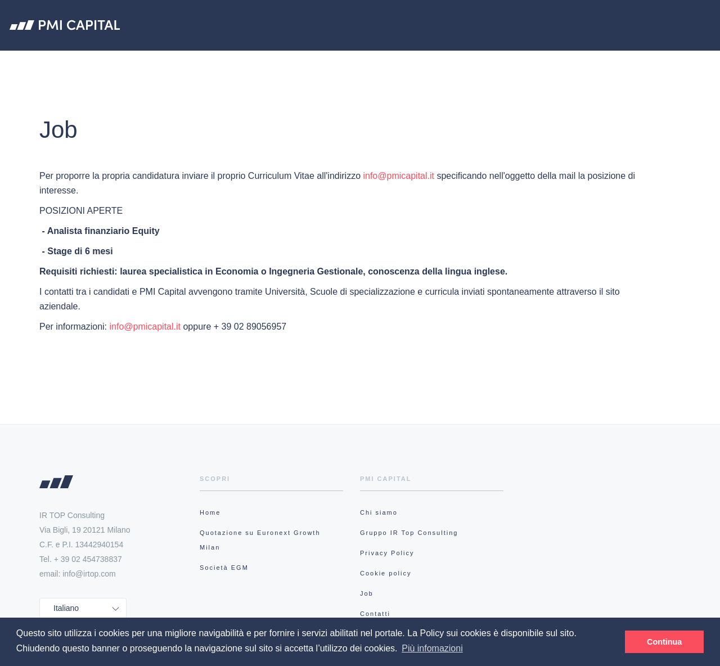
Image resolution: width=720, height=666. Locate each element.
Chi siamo (258, 63)
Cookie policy (385, 573)
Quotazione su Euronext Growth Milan (385, 63)
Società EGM (519, 63)
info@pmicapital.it (398, 176)
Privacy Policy (387, 553)
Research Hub (595, 63)
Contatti (375, 613)
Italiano (66, 608)
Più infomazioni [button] (432, 648)
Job (367, 593)
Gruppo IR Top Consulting (409, 532)
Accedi (680, 64)
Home (210, 512)
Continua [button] (664, 641)
